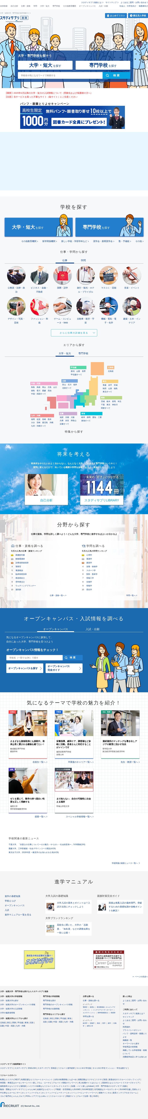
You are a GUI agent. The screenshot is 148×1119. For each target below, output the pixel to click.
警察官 (18, 567)
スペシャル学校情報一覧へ (79, 816)
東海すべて (86, 421)
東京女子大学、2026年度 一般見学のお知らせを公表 (34, 852)
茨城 (103, 401)
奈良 (67, 420)
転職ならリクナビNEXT (10, 1079)
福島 (116, 388)
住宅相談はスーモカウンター (106, 1089)
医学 (103, 1023)
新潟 (73, 371)
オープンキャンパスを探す (23, 668)
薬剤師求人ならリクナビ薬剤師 (13, 1086)
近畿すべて (64, 424)
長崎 (44, 419)
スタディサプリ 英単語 (47, 1068)
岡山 (44, 387)
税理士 (92, 1007)
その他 (138, 241)
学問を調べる (88, 1016)
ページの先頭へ (141, 977)
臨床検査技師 (21, 574)
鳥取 (33, 387)
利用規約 (126, 1027)
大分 (33, 422)
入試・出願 (103, 6)
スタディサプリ (6, 1068)
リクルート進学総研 (66, 1068)
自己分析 (14, 6)
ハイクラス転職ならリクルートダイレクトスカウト (48, 1086)
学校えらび (10, 901)
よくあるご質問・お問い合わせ (133, 2)
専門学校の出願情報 (51, 1009)
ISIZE (95, 1096)
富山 (64, 385)
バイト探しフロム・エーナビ (39, 1083)
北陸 (31, 1023)
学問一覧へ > (131, 595)
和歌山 (73, 420)
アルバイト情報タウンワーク (65, 1083)
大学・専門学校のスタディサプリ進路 (111, 1086)
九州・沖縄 (20, 1026)
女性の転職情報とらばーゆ (65, 1079)
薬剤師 (18, 589)
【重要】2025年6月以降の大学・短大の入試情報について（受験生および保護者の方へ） (49, 93)
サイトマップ (111, 2)
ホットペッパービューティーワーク (82, 1093)
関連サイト (70, 1096)
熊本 (49, 419)
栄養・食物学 (91, 567)
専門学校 (56, 6)
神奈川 (115, 405)
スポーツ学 (91, 570)
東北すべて (107, 392)
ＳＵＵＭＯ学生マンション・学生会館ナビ (110, 1068)
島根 (38, 387)
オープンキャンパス (87, 6)
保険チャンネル (105, 1093)
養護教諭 (19, 570)
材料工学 (90, 1026)
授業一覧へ (40, 816)
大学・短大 (44, 6)
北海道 (111, 371)
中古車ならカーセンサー (10, 1093)
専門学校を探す (49, 1000)
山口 (55, 387)
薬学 (109, 1023)
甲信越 (20, 1023)
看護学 (89, 559)
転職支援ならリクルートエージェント (37, 1079)
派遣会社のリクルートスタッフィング (124, 1079)
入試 (7, 910)
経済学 (85, 1023)
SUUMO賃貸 (87, 1089)
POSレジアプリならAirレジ (37, 1096)
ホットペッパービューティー (54, 1093)
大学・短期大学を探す (9, 1000)
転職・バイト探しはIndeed (82, 1086)
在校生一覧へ (39, 762)
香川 (38, 391)
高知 (49, 391)
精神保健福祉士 (103, 1013)
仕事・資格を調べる (91, 1000)
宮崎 (38, 422)
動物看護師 (20, 559)
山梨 (78, 371)
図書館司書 (20, 555)
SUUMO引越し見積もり (130, 1089)
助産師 (113, 1013)
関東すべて (105, 408)
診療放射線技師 (22, 563)
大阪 (73, 417)
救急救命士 (20, 578)
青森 (104, 385)
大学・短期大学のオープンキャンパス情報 (17, 1004)
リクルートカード (57, 1096)
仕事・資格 (25, 6)
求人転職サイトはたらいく (90, 1083)
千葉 (103, 405)
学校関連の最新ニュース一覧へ (125, 863)
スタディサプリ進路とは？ (134, 1013)
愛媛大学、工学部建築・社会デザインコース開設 (32, 848)
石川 (69, 385)
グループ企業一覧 (84, 1096)
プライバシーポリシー (132, 1030)
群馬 (114, 401)
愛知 (94, 417)
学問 (35, 6)
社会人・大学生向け (128, 6)
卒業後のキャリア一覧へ (80, 762)
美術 (98, 1023)
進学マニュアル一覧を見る (18, 914)
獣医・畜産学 (91, 574)
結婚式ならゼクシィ (45, 1089)
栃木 (108, 401)
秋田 (104, 388)
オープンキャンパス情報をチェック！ (32, 650)
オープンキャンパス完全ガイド (59, 668)
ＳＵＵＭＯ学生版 (83, 1068)
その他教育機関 (69, 6)
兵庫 (61, 420)
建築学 (89, 563)
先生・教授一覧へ (129, 762)
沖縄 (51, 422)
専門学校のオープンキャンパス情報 (58, 1004)
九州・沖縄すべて (38, 426)
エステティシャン (89, 1013)
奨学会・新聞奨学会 (103, 241)
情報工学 (90, 578)
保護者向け (143, 6)
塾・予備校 (124, 241)
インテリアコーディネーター (103, 1010)
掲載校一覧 (127, 1040)
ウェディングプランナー (26, 586)
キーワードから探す (131, 1044)
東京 (108, 405)
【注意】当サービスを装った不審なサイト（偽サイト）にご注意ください (41, 97)
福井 (75, 385)
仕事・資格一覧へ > (58, 595)
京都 (67, 417)
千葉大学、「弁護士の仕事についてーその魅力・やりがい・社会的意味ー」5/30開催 (47, 844)
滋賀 (61, 417)
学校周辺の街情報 (130, 1047)
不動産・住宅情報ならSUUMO (68, 1089)
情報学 (89, 586)
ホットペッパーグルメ (31, 1093)
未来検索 (4, 6)
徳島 (33, 391)
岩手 (110, 385)
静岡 (89, 417)
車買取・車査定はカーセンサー (13, 1083)
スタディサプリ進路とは (91, 2)
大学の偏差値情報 (7, 1013)
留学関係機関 (48, 241)
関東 (14, 1023)
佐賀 (38, 419)
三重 (100, 417)
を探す (45, 65)
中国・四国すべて (38, 394)
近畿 (2, 1026)
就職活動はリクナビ (86, 1079)
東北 (9, 1023)
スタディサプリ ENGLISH (25, 1068)
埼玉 (119, 401)
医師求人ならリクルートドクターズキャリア (120, 1083)
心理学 (89, 555)
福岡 (33, 419)
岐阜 (83, 417)
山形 (110, 388)
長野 (84, 371)
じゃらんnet (31, 1089)
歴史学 (89, 589)
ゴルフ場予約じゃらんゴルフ (12, 1096)
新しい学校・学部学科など (74, 241)
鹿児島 (45, 422)
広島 (49, 387)
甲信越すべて (76, 375)
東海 (26, 1023)
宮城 (116, 385)
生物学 (89, 582)
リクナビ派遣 (101, 1079)
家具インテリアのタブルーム (125, 1093)
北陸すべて (66, 388)
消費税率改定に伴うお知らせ (135, 1057)
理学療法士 (20, 582)
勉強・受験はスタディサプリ (12, 1089)
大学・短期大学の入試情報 (11, 1009)
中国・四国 (9, 1026)
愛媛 (44, 391)
